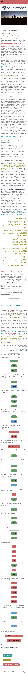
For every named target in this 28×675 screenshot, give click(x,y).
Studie (14, 613)
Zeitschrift (14, 480)
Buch (14, 546)
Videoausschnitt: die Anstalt (14, 640)
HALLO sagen (7, 660)
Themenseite (14, 361)
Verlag (14, 574)
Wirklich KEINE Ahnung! (14, 446)
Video (14, 494)
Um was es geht (7, 655)
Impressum (24, 651)
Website (14, 370)
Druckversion (6, 671)
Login (24, 671)
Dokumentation (14, 432)
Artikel (14, 365)
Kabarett (14, 582)
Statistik (14, 386)
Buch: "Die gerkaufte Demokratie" (14, 635)
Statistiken (14, 485)
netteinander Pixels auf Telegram (11, 664)
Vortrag (14, 436)
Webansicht (22, 672)
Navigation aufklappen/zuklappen (14, 1)
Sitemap (12, 671)
